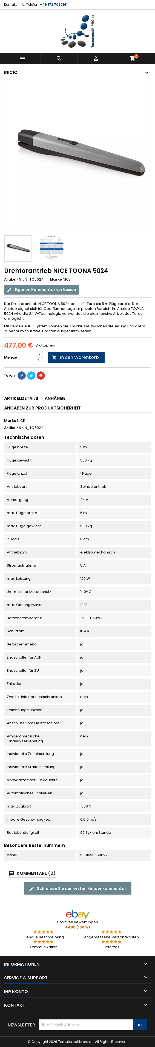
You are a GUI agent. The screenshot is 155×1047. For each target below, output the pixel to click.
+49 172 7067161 (54, 4)
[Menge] (28, 357)
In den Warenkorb (75, 357)
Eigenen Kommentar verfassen (41, 290)
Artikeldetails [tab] (21, 398)
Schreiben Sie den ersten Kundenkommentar (77, 889)
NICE (21, 420)
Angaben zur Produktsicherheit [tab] (42, 408)
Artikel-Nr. (14, 279)
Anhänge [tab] (55, 398)
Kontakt (10, 4)
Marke (56, 279)
